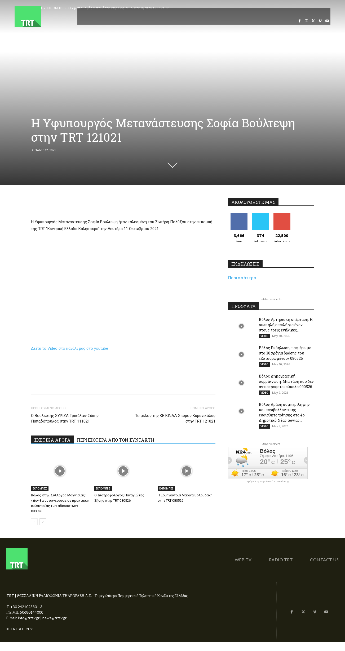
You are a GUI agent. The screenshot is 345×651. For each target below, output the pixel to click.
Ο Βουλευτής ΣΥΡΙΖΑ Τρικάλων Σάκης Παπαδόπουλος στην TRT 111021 (65, 418)
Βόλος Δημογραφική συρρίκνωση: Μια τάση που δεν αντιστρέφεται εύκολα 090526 (286, 381)
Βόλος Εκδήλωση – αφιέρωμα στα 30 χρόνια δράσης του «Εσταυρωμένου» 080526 (285, 353)
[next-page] (42, 521)
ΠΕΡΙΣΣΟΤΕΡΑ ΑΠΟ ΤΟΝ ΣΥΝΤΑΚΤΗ (115, 440)
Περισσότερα (242, 278)
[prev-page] (34, 521)
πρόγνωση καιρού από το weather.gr (268, 481)
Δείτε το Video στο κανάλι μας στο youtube (69, 348)
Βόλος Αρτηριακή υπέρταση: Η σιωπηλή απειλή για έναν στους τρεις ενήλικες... (286, 325)
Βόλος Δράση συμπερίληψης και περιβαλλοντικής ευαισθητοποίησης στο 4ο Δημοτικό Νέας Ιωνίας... (284, 412)
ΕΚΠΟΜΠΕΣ (40, 488)
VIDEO (264, 336)
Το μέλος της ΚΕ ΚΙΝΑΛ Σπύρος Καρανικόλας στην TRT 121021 (175, 418)
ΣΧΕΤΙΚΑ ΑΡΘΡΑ (52, 440)
